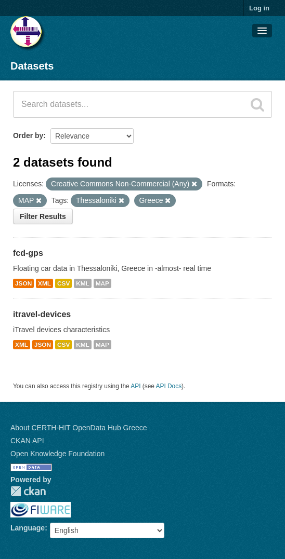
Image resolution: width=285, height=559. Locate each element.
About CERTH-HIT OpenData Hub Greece (78, 428)
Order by (28, 135)
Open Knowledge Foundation (57, 453)
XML (44, 283)
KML (82, 283)
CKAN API (27, 441)
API (135, 386)
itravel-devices (42, 314)
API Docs (169, 386)
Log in (259, 8)
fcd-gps (28, 253)
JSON (23, 283)
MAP (102, 283)
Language (27, 528)
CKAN (28, 491)
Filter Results (43, 216)
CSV (63, 283)
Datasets (32, 66)
